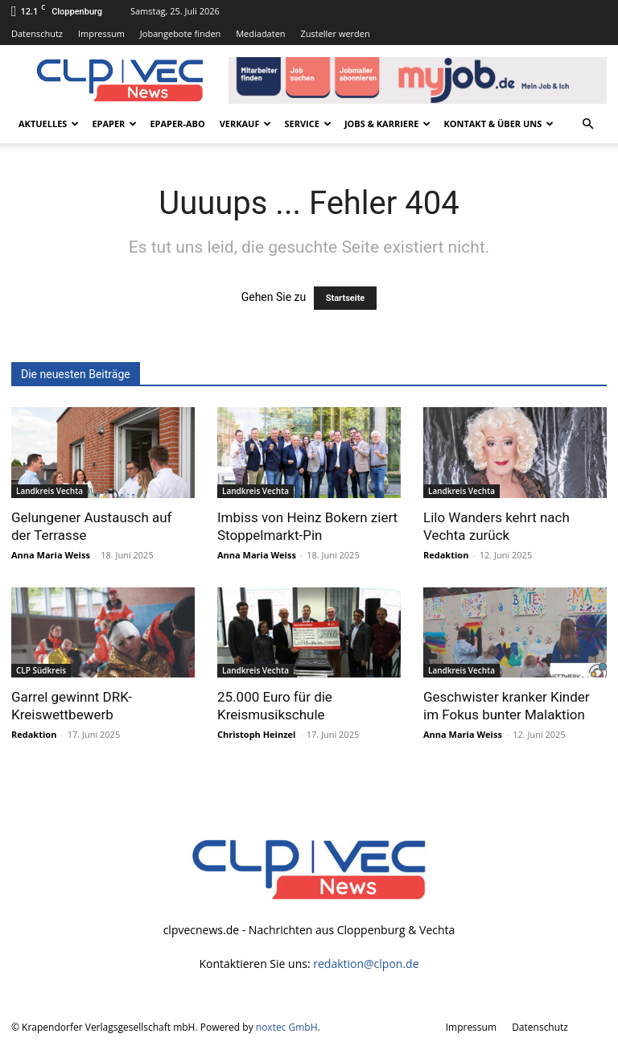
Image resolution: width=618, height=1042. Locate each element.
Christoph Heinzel (256, 734)
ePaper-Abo (177, 123)
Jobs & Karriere (387, 123)
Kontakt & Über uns (498, 123)
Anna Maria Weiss (50, 555)
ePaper (114, 123)
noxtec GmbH (287, 1027)
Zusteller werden (334, 33)
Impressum (101, 33)
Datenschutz (37, 33)
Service (307, 123)
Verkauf (246, 123)
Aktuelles (49, 123)
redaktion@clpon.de (365, 963)
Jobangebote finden (180, 33)
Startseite (345, 298)
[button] (587, 124)
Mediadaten (260, 33)
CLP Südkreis (41, 670)
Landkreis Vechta (49, 490)
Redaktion (445, 555)
